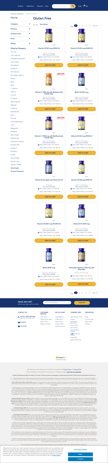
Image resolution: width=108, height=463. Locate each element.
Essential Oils (15, 112)
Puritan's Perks (59, 324)
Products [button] (21, 6)
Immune (13, 52)
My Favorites (59, 321)
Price (20, 38)
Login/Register (59, 317)
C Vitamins (14, 88)
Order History (59, 319)
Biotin (12, 82)
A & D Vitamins (15, 55)
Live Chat (23, 326)
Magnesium (14, 128)
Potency (20, 29)
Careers (72, 319)
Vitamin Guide (89, 319)
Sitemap (87, 324)
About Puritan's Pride (76, 317)
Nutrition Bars (15, 145)
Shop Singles (15, 168)
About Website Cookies (74, 331)
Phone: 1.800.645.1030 (27, 316)
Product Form (20, 34)
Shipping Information (46, 319)
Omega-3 (14, 148)
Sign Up (82, 303)
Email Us (23, 322)
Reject (81, 454)
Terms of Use (77, 369)
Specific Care (15, 161)
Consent (80, 459)
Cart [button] (86, 6)
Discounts (40, 6)
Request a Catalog (45, 324)
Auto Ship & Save (60, 326)
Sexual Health (15, 158)
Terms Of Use (74, 327)
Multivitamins (15, 138)
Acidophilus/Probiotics (18, 58)
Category (20, 24)
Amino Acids (15, 62)
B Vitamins (14, 68)
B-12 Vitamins (15, 72)
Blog (86, 317)
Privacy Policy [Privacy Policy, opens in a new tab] (56, 455)
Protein (13, 155)
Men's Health (15, 135)
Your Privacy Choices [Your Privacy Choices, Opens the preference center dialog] (80, 449)
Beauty (13, 78)
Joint (12, 125)
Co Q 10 (13, 95)
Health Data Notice (75, 340)
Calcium (13, 92)
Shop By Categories (17, 14)
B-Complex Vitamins (17, 75)
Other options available (48, 54)
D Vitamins (14, 98)
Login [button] (80, 6)
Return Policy (44, 321)
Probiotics (14, 151)
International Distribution (73, 322)
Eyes (12, 115)
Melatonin (14, 131)
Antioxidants (14, 65)
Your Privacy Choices (75, 334)
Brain (12, 85)
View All (94, 26)
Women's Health (16, 165)
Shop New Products (17, 141)
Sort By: (35, 25)
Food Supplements (17, 121)
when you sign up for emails (28, 303)
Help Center (43, 317)
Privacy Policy (74, 325)
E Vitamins (14, 108)
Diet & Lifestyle (15, 102)
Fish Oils (13, 118)
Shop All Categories (17, 171)
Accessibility (73, 337)
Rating (20, 43)
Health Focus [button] (30, 6)
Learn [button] (47, 6)
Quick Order (88, 321)
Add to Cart (49, 65)
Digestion (14, 105)
